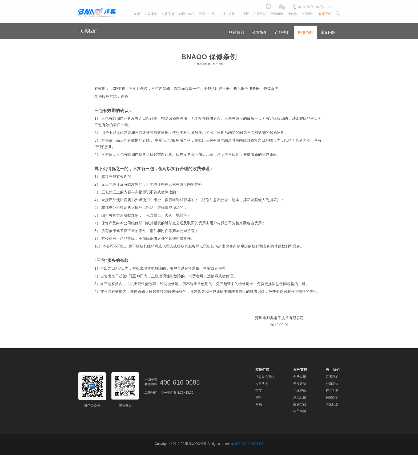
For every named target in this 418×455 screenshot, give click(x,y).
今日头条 (261, 384)
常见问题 (328, 32)
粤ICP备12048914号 (248, 444)
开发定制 (299, 384)
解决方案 (299, 404)
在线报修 (299, 391)
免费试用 (299, 377)
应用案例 (299, 411)
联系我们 (236, 32)
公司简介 (259, 32)
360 (258, 397)
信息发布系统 (265, 377)
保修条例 (305, 32)
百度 (258, 391)
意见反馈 (299, 397)
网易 (258, 404)
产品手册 (282, 32)
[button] (337, 17)
